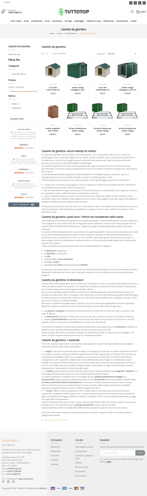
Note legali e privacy (84, 447)
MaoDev (43, 488)
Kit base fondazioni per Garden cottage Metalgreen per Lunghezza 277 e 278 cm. (102, 129)
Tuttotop (16, 108)
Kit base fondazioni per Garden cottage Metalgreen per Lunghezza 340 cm (77, 129)
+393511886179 (14, 12)
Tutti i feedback (24, 204)
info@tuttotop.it (14, 468)
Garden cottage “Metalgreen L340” (78, 88)
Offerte (78, 462)
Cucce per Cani (14, 54)
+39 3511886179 (13, 474)
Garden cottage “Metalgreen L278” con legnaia (127, 88)
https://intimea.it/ (25, 479)
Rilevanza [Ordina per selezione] (122, 53)
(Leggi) (108, 462)
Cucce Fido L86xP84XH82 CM (102, 88)
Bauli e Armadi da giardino (55, 420)
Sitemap (54, 464)
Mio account (80, 475)
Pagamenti (55, 451)
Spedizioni (55, 447)
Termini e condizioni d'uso (84, 457)
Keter (15, 104)
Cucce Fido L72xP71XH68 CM (53, 88)
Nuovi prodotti (81, 467)
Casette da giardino (19, 46)
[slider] (19, 148)
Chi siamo (55, 455)
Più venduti (80, 471)
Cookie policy (81, 451)
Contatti (54, 460)
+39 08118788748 (13, 471)
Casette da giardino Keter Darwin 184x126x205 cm (52, 129)
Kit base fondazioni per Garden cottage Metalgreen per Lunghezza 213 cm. (127, 129)
